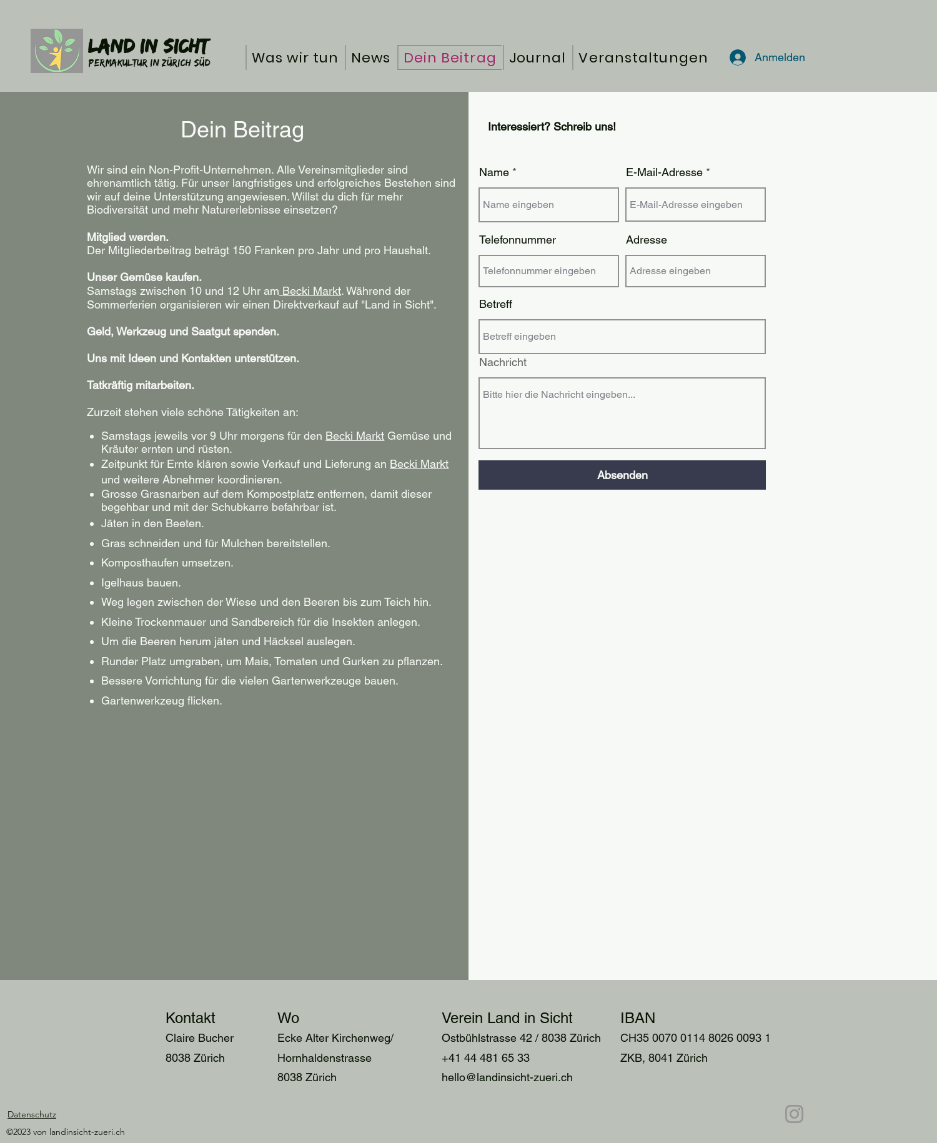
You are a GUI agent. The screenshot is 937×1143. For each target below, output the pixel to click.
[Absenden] (622, 475)
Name (494, 172)
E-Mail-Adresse (664, 172)
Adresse (646, 239)
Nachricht (503, 362)
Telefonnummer (517, 239)
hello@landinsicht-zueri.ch (507, 1077)
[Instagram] (794, 1114)
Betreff (495, 304)
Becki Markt (310, 290)
